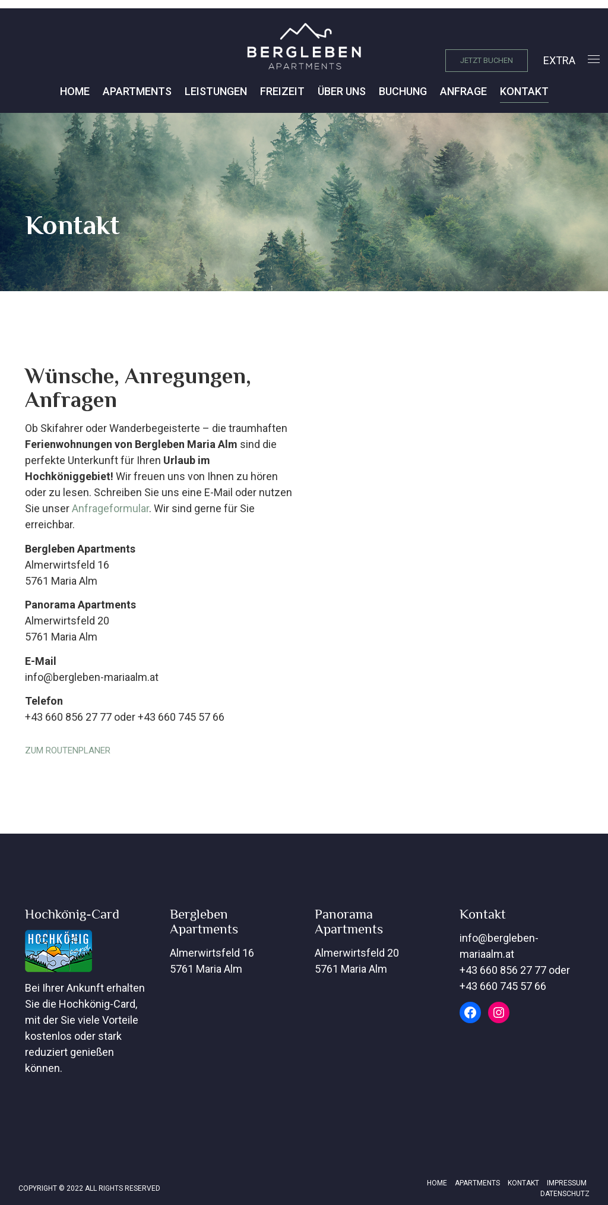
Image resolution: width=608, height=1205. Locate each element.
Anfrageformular (110, 508)
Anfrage (463, 91)
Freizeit (282, 91)
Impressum (567, 1183)
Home (75, 91)
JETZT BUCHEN (486, 60)
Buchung (403, 91)
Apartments (137, 91)
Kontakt (524, 91)
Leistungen (216, 91)
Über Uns (342, 91)
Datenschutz (565, 1194)
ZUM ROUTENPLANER (67, 750)
